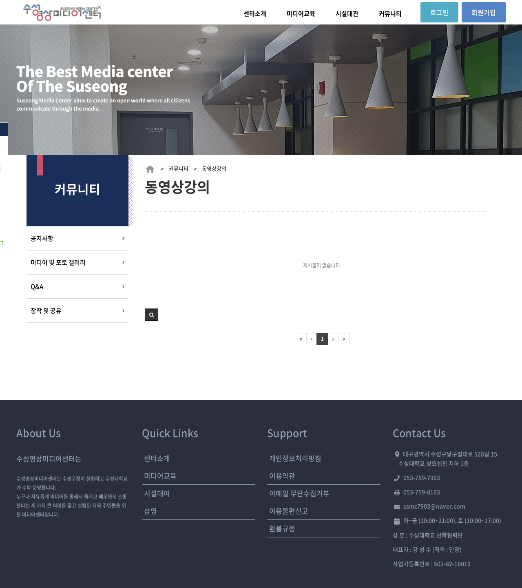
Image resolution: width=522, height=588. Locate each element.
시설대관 (347, 13)
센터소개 (254, 13)
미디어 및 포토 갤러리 (58, 262)
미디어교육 (301, 13)
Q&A (37, 286)
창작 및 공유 (46, 310)
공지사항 (42, 238)
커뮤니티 (390, 13)
